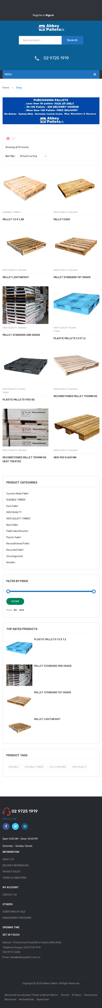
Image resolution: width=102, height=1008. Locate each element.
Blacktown (10, 999)
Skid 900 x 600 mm (65, 457)
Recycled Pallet (15, 549)
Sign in (50, 15)
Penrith (65, 995)
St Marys (76, 995)
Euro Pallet (12, 506)
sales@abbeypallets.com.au (25, 957)
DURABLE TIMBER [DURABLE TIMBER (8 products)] (34, 766)
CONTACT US (10, 894)
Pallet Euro (62, 219)
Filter (15, 601)
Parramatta (90, 995)
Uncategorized (14, 556)
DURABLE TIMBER (12, 212)
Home (6, 87)
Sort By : (10, 156)
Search (72, 40)
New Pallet (12, 525)
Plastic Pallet (13, 537)
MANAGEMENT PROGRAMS (17, 917)
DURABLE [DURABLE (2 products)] (14, 766)
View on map (10, 818)
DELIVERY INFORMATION (15, 865)
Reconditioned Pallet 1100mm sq (75, 396)
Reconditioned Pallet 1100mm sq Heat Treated (24, 459)
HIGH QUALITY (61, 212)
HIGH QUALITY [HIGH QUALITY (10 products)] (79, 766)
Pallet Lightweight (16, 277)
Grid (8, 138)
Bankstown (43, 999)
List (13, 138)
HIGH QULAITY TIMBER (18, 518)
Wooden (73, 212)
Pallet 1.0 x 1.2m (13, 219)
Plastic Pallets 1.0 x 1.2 (70, 338)
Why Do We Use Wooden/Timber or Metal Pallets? (31, 995)
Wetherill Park (26, 999)
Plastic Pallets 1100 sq (19, 399)
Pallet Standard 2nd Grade (21, 335)
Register (38, 15)
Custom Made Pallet (17, 493)
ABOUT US (8, 859)
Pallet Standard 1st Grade (72, 277)
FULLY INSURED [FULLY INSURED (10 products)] (57, 766)
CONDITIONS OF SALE (14, 911)
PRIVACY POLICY (12, 871)
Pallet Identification (17, 531)
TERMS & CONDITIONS (14, 877)
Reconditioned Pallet (17, 543)
